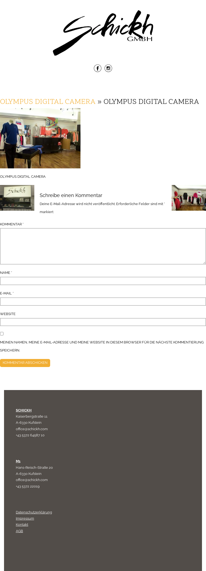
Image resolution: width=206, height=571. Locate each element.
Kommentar (12, 224)
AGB (19, 531)
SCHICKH (24, 410)
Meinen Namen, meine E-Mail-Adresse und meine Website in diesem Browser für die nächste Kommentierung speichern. (102, 346)
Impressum (25, 518)
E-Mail (7, 293)
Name (6, 273)
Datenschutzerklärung (34, 512)
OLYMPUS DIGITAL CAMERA (47, 102)
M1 (18, 461)
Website (8, 314)
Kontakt (22, 525)
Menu (103, 86)
